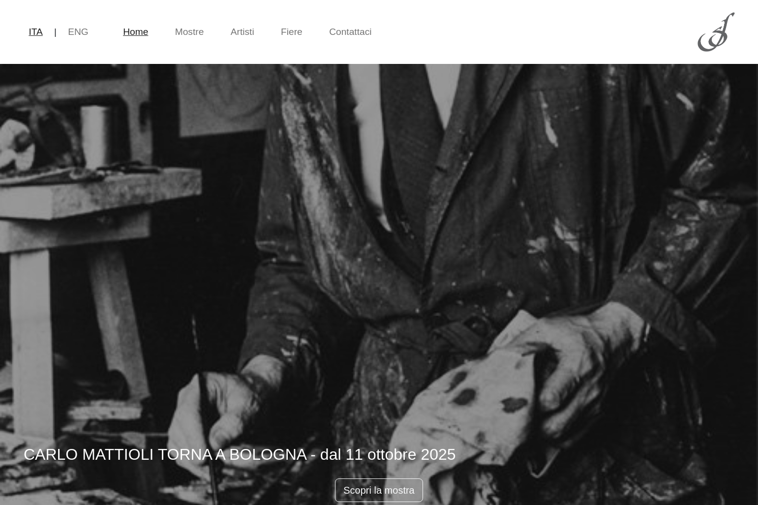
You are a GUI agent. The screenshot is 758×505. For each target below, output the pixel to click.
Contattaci (350, 32)
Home (135, 32)
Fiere (292, 32)
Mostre (189, 32)
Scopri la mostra (379, 490)
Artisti (242, 32)
